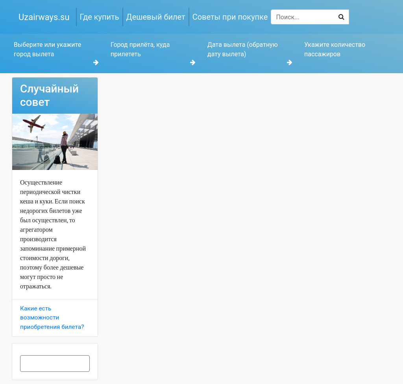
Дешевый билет (155, 17)
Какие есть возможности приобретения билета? (52, 317)
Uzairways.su (44, 17)
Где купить (99, 17)
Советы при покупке (230, 17)
